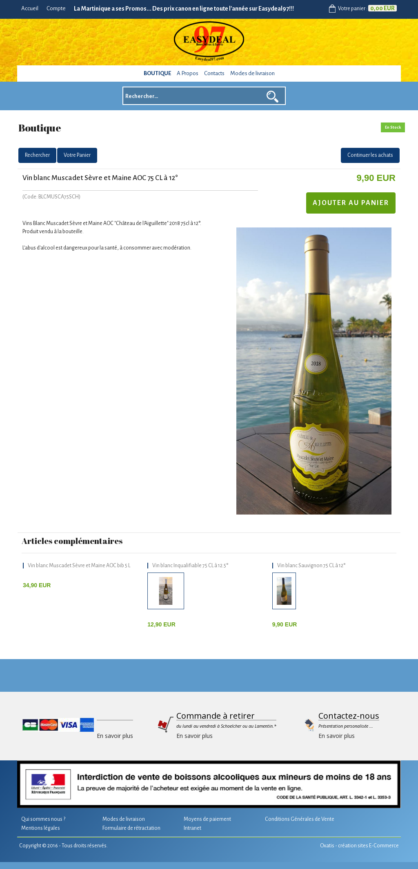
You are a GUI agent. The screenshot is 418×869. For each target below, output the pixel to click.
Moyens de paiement (207, 819)
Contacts (214, 73)
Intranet (192, 828)
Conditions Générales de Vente (299, 819)
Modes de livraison (252, 73)
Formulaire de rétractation (131, 828)
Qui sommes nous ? (43, 819)
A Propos (187, 73)
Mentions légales (40, 828)
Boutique (157, 73)
